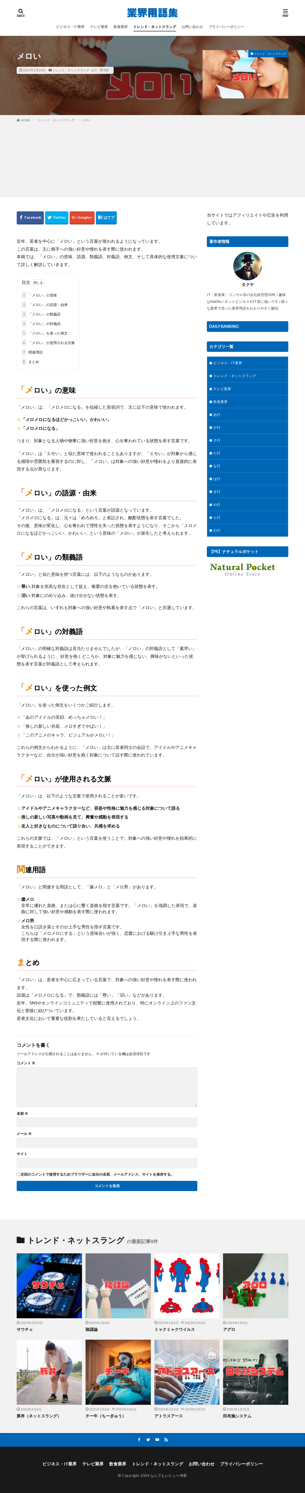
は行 (216, 478)
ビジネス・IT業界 (70, 26)
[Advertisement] (152, 159)
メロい (86, 120)
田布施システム (237, 1416)
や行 (216, 504)
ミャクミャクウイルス (174, 1329)
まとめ (30, 361)
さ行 (216, 440)
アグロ (229, 1329)
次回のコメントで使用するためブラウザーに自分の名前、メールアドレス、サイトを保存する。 (97, 1174)
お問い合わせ (192, 26)
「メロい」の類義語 (41, 314)
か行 (216, 427)
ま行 (94, 70)
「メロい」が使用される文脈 (48, 342)
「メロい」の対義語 (41, 323)
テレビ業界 (99, 26)
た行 (216, 453)
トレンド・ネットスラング (154, 26)
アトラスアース (168, 1416)
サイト (22, 1154)
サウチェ (25, 1329)
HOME (25, 120)
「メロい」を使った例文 (44, 333)
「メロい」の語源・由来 (44, 304)
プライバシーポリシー (226, 26)
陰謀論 (92, 1329)
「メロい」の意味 (39, 295)
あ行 (216, 414)
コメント (26, 1063)
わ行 (216, 530)
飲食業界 (120, 26)
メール (24, 1133)
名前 (22, 1113)
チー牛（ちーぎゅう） (106, 1416)
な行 (216, 466)
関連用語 (32, 352)
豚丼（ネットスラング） (39, 1416)
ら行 (216, 517)
